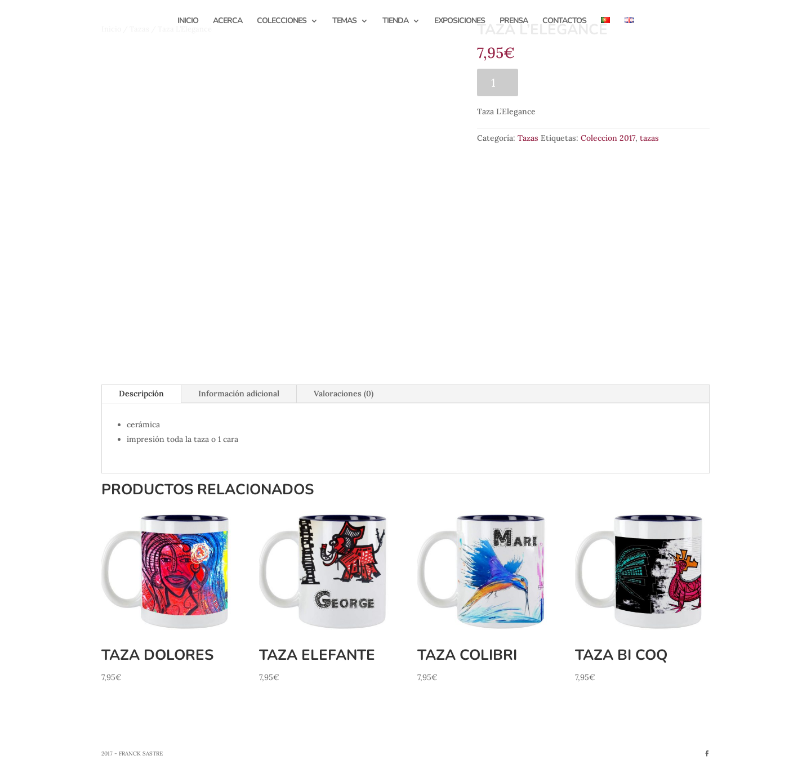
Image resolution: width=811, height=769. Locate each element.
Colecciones (281, 21)
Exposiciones (459, 21)
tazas (649, 138)
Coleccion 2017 (608, 138)
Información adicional (238, 393)
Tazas (528, 138)
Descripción (141, 393)
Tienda (395, 21)
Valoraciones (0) (343, 393)
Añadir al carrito (579, 82)
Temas (344, 21)
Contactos (564, 21)
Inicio (187, 21)
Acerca (227, 21)
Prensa (514, 21)
